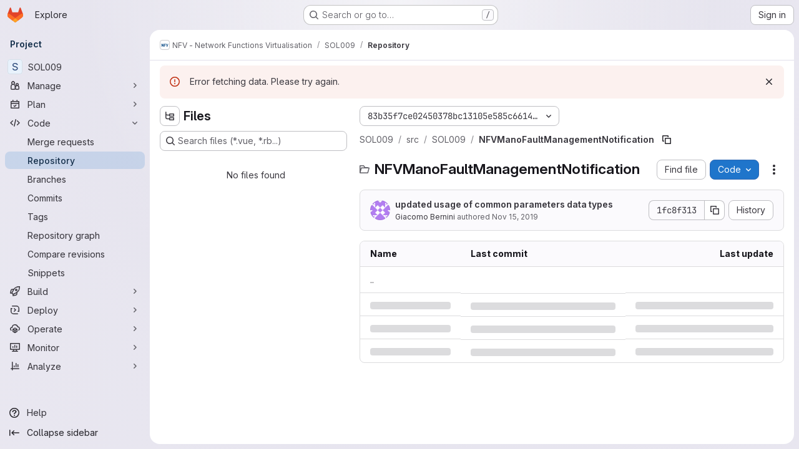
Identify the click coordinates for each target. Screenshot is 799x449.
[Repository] (75, 160)
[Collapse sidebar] (75, 433)
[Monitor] (75, 347)
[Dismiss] (769, 81)
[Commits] (75, 197)
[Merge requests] (75, 141)
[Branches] (75, 179)
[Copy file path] (667, 140)
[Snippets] (75, 272)
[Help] (75, 413)
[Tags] (75, 216)
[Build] (75, 291)
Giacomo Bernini (425, 216)
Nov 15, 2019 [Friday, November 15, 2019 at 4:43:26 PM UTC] (515, 216)
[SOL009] (75, 66)
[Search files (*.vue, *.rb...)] (253, 141)
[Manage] (75, 85)
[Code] (75, 123)
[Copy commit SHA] (715, 210)
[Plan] (75, 104)
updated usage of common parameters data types (504, 204)
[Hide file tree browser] (170, 116)
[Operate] (75, 328)
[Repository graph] (75, 235)
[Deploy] (75, 310)
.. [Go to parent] (372, 279)
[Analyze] (75, 366)
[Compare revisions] (75, 254)
